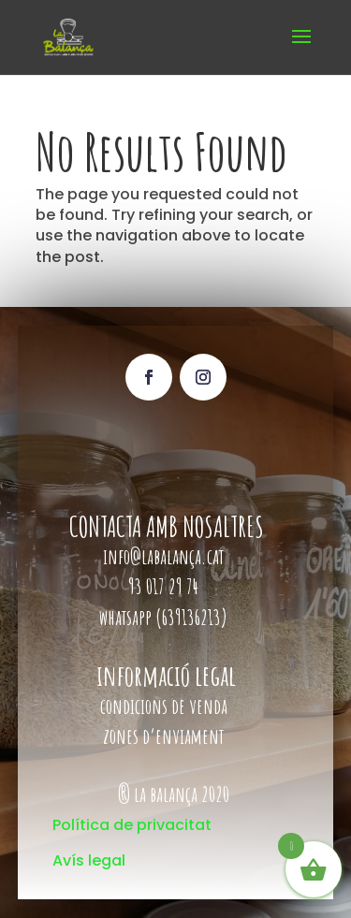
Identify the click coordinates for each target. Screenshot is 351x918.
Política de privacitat (132, 825)
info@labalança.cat (163, 556)
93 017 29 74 (165, 586)
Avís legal (88, 860)
